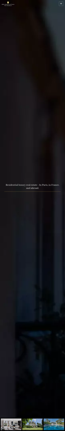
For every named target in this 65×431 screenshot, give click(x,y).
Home (9, 4)
